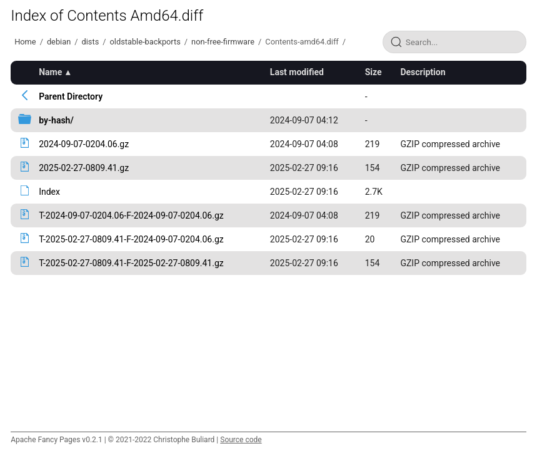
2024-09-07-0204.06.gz (84, 144)
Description (422, 72)
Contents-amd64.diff (301, 41)
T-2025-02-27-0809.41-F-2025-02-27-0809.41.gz (131, 263)
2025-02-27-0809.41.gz (84, 168)
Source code (240, 439)
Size (373, 72)
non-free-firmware (222, 41)
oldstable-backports (145, 41)
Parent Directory (71, 96)
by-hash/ (56, 120)
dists (90, 41)
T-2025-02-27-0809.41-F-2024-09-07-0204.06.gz (131, 239)
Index (49, 192)
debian (59, 41)
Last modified (297, 72)
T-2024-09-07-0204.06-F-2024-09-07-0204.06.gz (131, 215)
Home (25, 41)
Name (50, 72)
